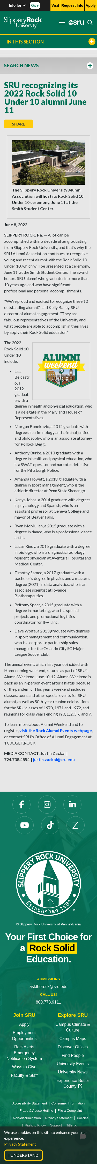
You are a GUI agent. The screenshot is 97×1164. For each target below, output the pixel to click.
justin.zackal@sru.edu (54, 759)
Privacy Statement (20, 1144)
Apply (24, 1024)
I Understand (24, 1155)
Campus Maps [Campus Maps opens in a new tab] (72, 1038)
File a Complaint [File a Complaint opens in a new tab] (70, 1111)
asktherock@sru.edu (48, 986)
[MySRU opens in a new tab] (74, 22)
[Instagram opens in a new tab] (47, 804)
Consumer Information (68, 1103)
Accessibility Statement (29, 1103)
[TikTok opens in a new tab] (50, 825)
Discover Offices (73, 1047)
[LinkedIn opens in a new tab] (72, 804)
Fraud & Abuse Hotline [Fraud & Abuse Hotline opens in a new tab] (36, 1111)
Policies (82, 1118)
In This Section (50, 41)
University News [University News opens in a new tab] (73, 1072)
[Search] (88, 22)
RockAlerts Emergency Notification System (24, 1053)
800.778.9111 (48, 1002)
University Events (73, 1064)
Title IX (71, 1125)
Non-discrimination (27, 1118)
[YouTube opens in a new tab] (25, 825)
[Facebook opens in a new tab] (21, 804)
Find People (73, 1055)
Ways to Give (24, 1067)
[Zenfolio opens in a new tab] (75, 825)
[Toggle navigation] (62, 22)
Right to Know (35, 1125)
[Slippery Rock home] (23, 22)
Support (56, 1125)
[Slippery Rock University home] (48, 883)
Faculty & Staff (24, 1075)
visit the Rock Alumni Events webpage (55, 730)
